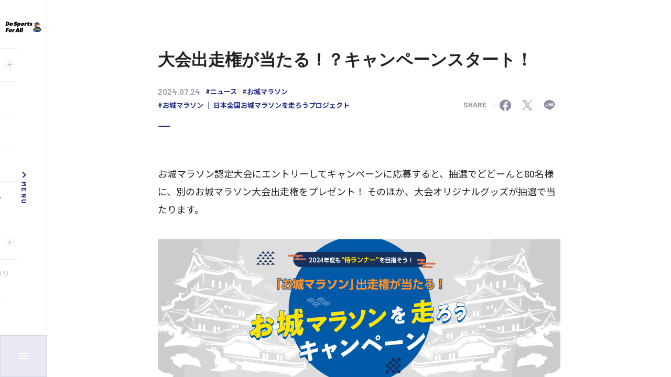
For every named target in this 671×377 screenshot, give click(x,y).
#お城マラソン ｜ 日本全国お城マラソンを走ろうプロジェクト (254, 105)
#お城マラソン (265, 91)
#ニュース (221, 91)
